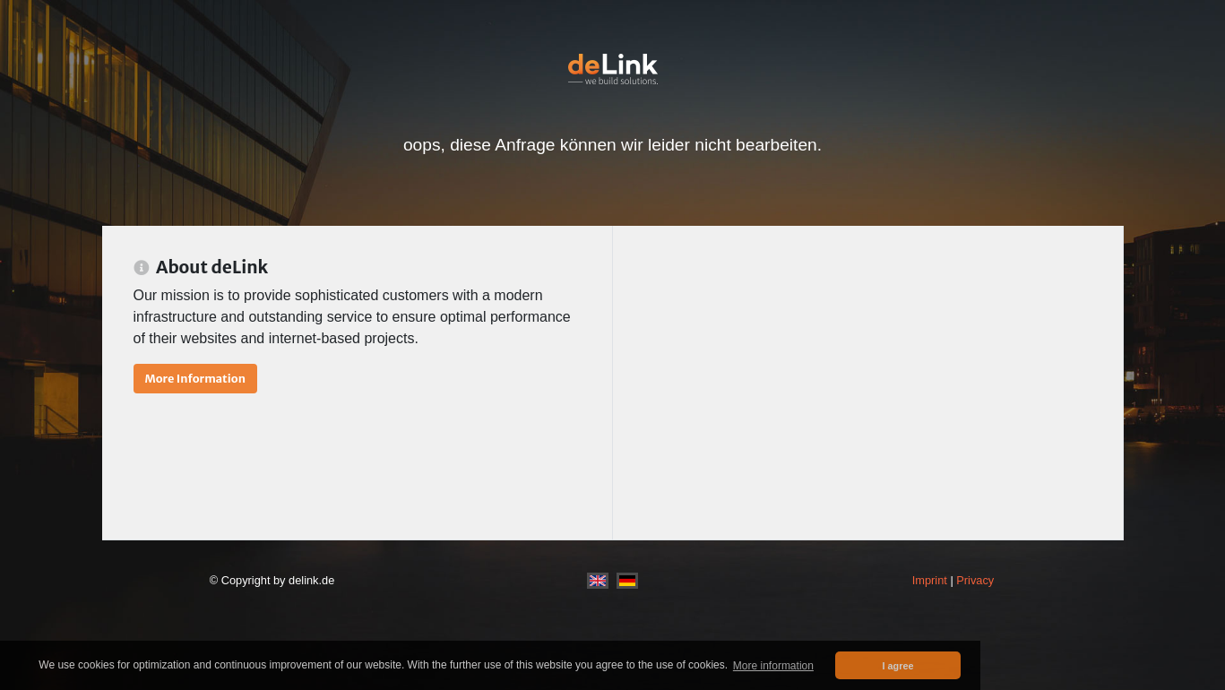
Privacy (975, 580)
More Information (195, 378)
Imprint (929, 580)
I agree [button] (898, 665)
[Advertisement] (867, 382)
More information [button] (773, 666)
